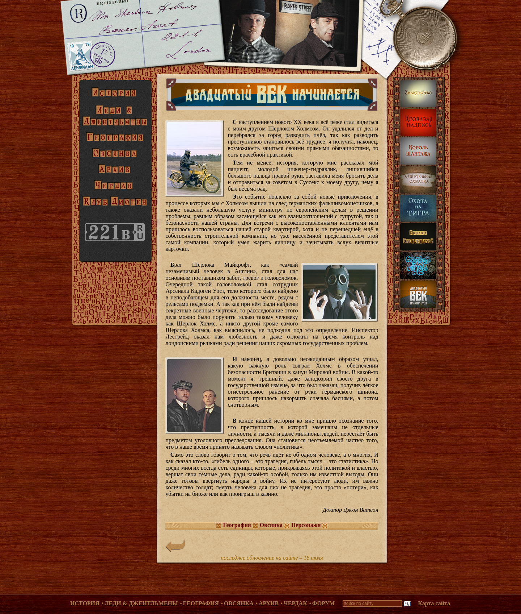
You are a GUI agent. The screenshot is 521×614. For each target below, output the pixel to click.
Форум (323, 603)
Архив (269, 603)
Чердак (295, 603)
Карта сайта (434, 603)
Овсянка (239, 603)
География (201, 603)
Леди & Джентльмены (141, 603)
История (84, 603)
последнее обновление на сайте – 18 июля (272, 558)
